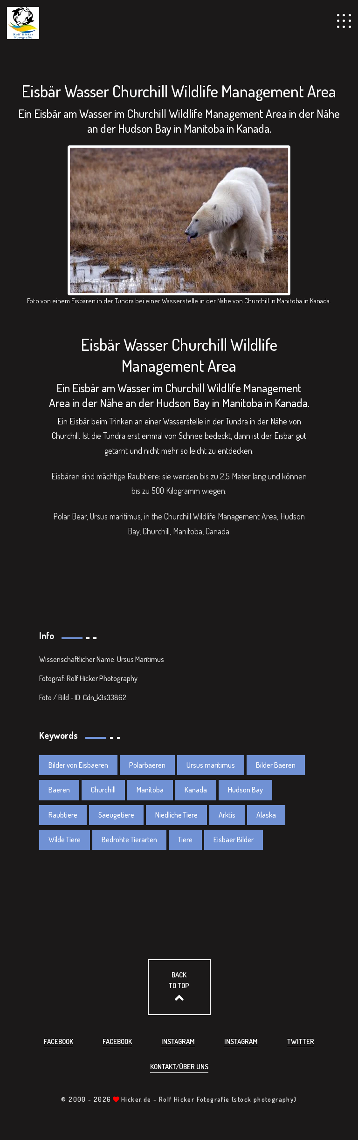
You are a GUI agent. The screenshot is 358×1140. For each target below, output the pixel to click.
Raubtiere (62, 814)
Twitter (300, 1041)
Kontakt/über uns (179, 1066)
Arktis (227, 814)
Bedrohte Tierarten (129, 839)
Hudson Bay (245, 789)
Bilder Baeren (276, 765)
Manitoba (150, 789)
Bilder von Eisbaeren (78, 765)
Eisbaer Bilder (233, 839)
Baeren (59, 789)
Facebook (58, 1041)
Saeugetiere (116, 814)
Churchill (103, 789)
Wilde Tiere (64, 839)
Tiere (185, 839)
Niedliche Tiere (176, 814)
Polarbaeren (147, 765)
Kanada (196, 789)
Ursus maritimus (210, 765)
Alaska (266, 814)
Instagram (178, 1041)
